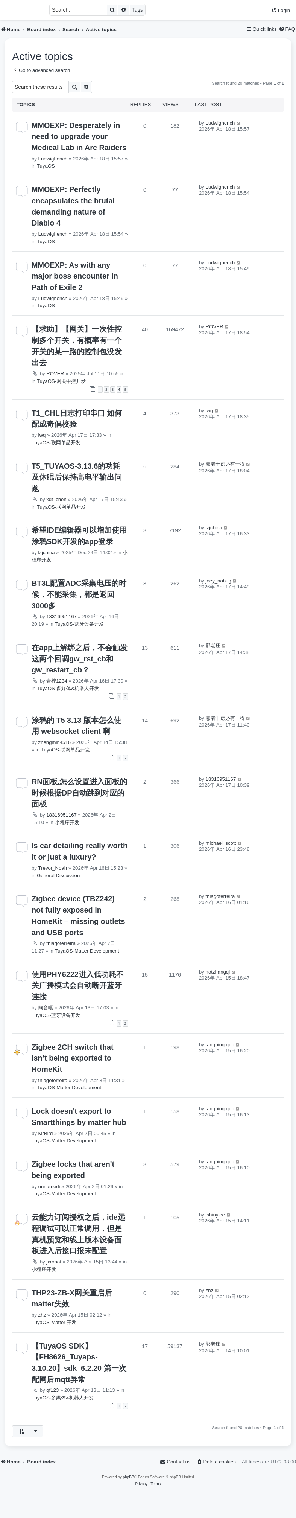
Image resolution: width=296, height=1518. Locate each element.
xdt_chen (56, 499)
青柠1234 (56, 681)
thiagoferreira (61, 943)
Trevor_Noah (52, 868)
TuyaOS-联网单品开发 (56, 442)
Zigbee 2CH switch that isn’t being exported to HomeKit (73, 1058)
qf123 (52, 1390)
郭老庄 (213, 645)
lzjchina (46, 552)
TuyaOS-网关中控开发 (61, 381)
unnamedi (49, 1186)
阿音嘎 (45, 1007)
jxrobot (53, 1262)
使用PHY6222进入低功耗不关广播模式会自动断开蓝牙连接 (78, 985)
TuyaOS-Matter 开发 (54, 1322)
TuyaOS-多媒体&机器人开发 (68, 688)
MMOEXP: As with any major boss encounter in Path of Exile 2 (75, 276)
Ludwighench (53, 159)
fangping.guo (220, 1044)
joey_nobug (218, 581)
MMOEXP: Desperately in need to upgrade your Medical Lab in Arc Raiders (79, 136)
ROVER (55, 373)
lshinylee (215, 1215)
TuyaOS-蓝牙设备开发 (79, 624)
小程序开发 (67, 822)
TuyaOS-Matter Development (87, 951)
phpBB (128, 1477)
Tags (137, 9)
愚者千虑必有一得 (225, 464)
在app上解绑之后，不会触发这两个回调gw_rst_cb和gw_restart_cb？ (80, 658)
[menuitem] (280, 10)
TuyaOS (46, 166)
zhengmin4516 (54, 742)
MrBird (45, 1133)
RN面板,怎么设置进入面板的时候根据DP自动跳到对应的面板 (79, 792)
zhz (42, 1315)
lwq (42, 435)
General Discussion (58, 875)
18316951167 (61, 616)
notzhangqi (218, 972)
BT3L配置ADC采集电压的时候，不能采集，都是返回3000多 (79, 594)
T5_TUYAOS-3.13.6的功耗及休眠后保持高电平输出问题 (77, 477)
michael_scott (221, 843)
